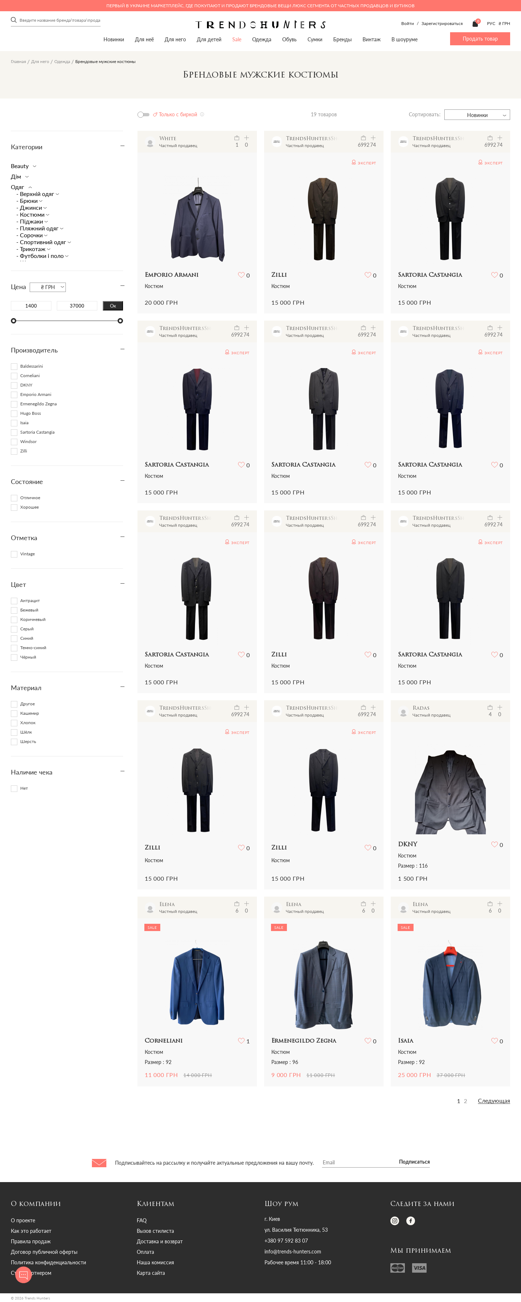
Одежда (261, 39)
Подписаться (414, 1162)
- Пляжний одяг (38, 228)
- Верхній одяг (36, 193)
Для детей (209, 39)
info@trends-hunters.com (292, 1251)
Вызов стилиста (155, 1231)
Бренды (342, 39)
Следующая (494, 1100)
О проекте (23, 1220)
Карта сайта (151, 1273)
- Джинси (29, 207)
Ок (113, 306)
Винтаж (372, 39)
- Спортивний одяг (42, 241)
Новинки (113, 39)
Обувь (289, 39)
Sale (236, 39)
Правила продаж (31, 1241)
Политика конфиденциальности (48, 1262)
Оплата (145, 1252)
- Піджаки (30, 221)
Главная (18, 61)
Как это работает (31, 1231)
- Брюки (27, 200)
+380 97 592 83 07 (286, 1240)
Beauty (22, 165)
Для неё (144, 39)
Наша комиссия (155, 1262)
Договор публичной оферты (44, 1252)
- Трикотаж (31, 248)
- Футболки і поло (40, 255)
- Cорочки (30, 234)
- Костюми (31, 214)
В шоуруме (404, 39)
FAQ (142, 1220)
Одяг (20, 186)
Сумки (315, 39)
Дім (18, 176)
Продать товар (480, 39)
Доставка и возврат (160, 1241)
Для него (175, 39)
